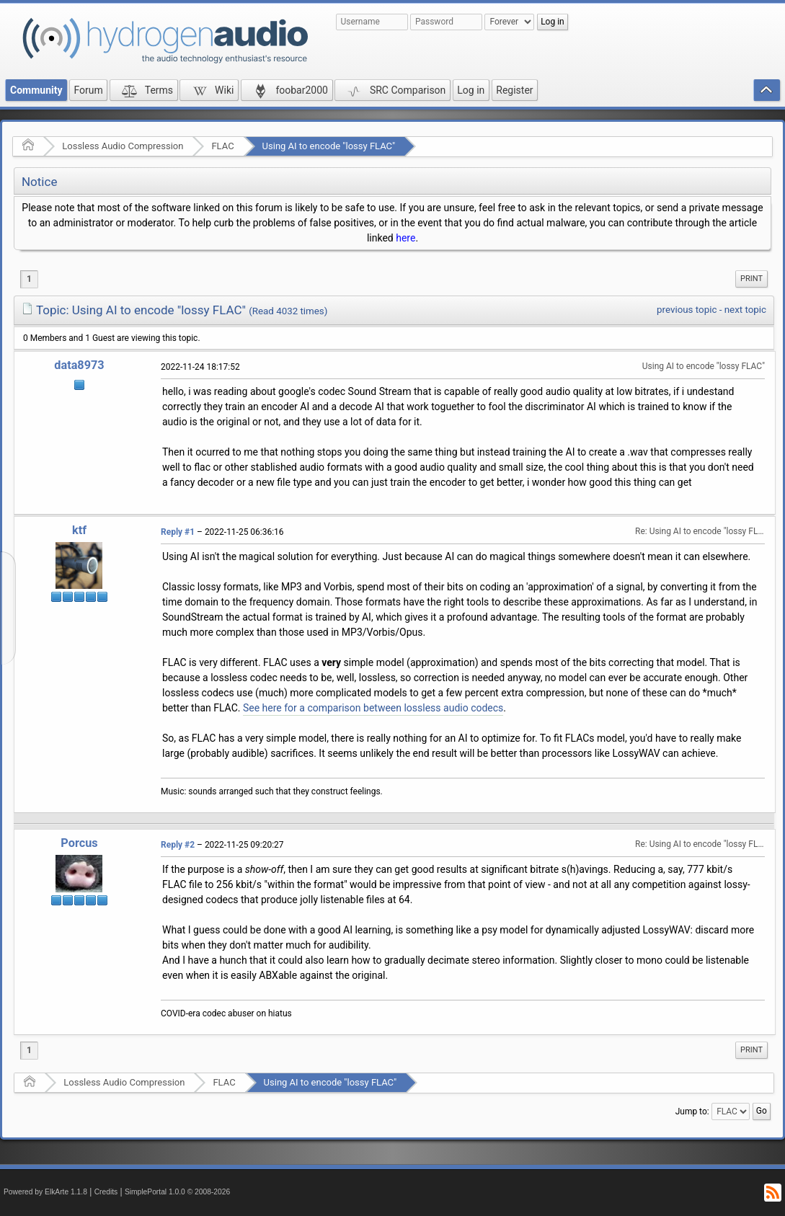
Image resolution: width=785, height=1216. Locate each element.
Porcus (79, 843)
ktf (79, 530)
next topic (745, 309)
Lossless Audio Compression (122, 146)
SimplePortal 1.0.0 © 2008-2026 (177, 1192)
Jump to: (692, 1111)
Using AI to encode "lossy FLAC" (329, 146)
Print (751, 278)
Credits (106, 1192)
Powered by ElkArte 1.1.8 (45, 1192)
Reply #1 (178, 532)
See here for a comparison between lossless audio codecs (373, 708)
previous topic (687, 309)
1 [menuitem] (29, 279)
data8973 (79, 365)
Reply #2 (178, 845)
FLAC (222, 146)
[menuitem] (751, 279)
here (405, 238)
